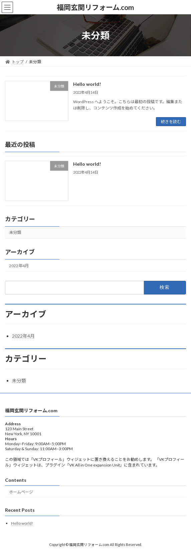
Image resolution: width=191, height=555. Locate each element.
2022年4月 (19, 265)
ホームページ (21, 491)
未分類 (15, 232)
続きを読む (171, 121)
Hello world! (87, 84)
